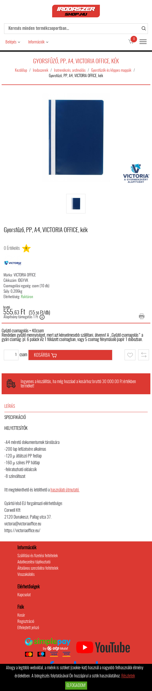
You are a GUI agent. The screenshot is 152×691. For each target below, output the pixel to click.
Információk (36, 42)
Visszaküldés (25, 575)
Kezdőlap (21, 70)
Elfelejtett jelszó (28, 628)
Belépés (10, 42)
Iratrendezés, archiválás (70, 70)
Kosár (21, 615)
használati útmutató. (65, 490)
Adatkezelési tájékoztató (33, 562)
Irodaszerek (40, 70)
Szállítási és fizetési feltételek (37, 556)
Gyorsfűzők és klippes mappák (111, 70)
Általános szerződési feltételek (37, 568)
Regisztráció (25, 622)
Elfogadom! (76, 685)
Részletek (128, 676)
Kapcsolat (24, 595)
